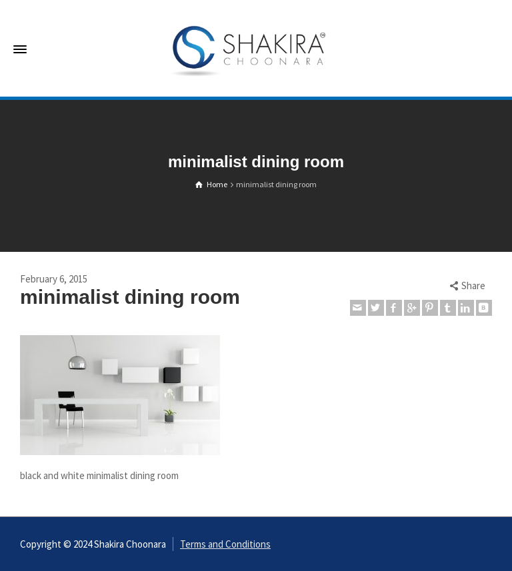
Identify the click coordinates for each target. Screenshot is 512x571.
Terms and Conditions (225, 544)
